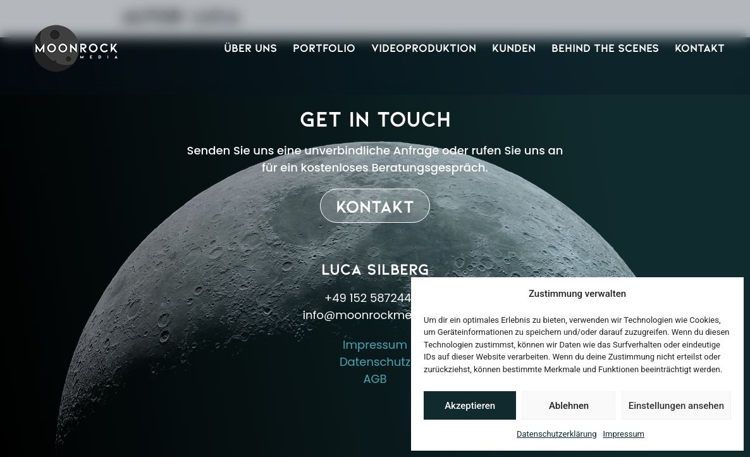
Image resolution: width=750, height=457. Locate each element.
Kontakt (700, 47)
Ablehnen (569, 405)
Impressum (623, 434)
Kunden (514, 47)
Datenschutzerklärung (557, 434)
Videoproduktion (423, 47)
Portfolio (324, 47)
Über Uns (250, 47)
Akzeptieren (470, 405)
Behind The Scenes (605, 47)
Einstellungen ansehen (676, 405)
